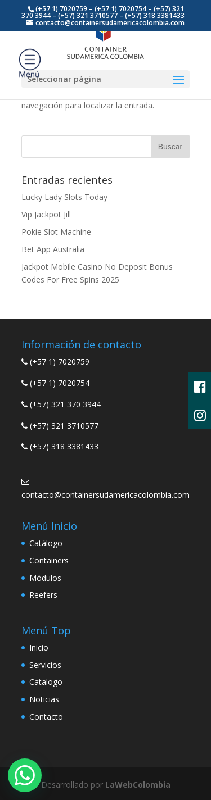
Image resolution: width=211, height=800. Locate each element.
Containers (49, 560)
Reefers (43, 594)
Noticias (44, 699)
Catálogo (45, 543)
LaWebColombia (137, 784)
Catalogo (45, 681)
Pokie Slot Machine (56, 231)
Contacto (46, 716)
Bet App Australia (52, 249)
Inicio (38, 647)
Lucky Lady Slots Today (64, 197)
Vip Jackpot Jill (46, 214)
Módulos (45, 577)
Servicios (45, 665)
